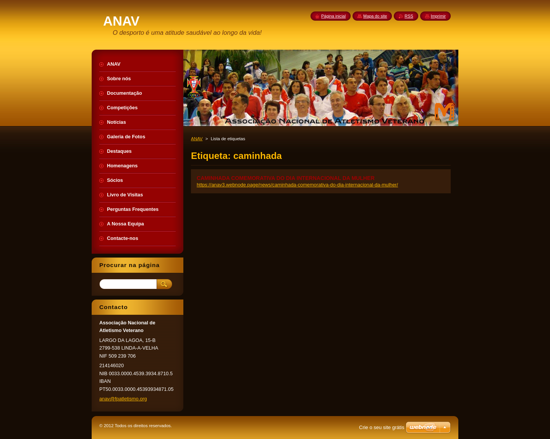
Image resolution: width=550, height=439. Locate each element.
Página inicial (333, 16)
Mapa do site (375, 16)
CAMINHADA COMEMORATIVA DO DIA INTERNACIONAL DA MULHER (286, 178)
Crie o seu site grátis (381, 427)
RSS (408, 16)
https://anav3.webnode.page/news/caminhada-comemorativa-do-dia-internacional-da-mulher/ (297, 185)
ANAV (197, 138)
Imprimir (438, 16)
